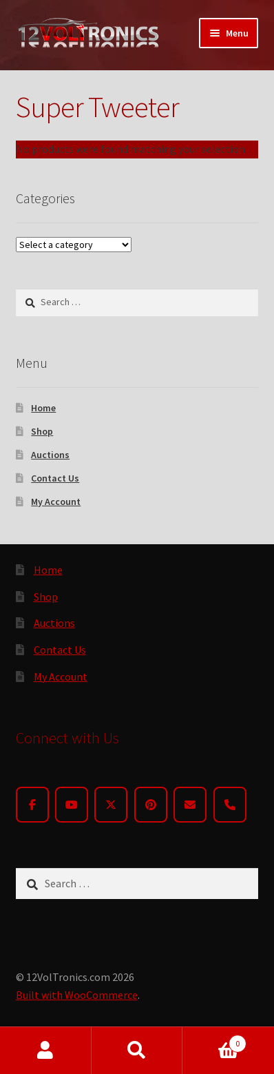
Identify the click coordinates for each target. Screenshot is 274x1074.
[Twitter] (110, 805)
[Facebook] (32, 805)
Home (43, 408)
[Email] (190, 805)
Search (137, 1050)
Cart (214, 1041)
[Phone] (229, 805)
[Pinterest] (150, 805)
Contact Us (55, 478)
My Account (56, 501)
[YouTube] (71, 805)
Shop (42, 431)
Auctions (50, 454)
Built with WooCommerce (77, 995)
